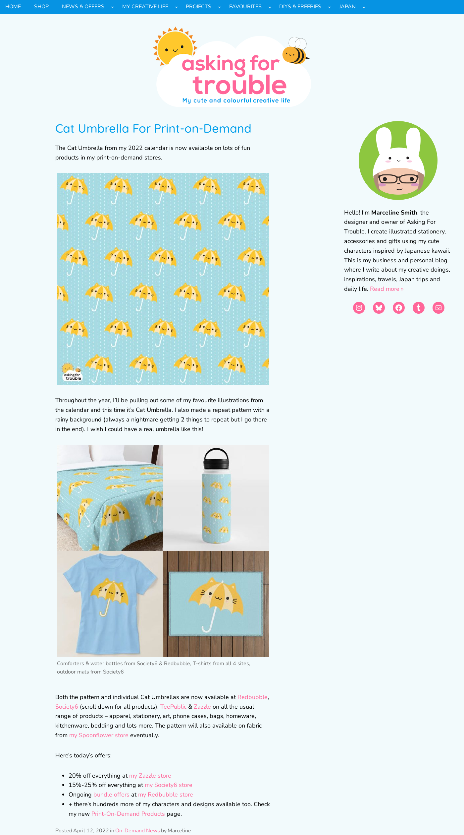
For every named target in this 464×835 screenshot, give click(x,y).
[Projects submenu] (219, 7)
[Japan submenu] (364, 7)
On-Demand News (137, 830)
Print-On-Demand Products (128, 814)
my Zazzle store (150, 776)
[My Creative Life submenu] (176, 7)
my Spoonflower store (99, 735)
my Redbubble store (165, 795)
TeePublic (173, 707)
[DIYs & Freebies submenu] (329, 7)
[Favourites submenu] (270, 7)
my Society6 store (168, 785)
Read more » (387, 289)
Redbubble (252, 697)
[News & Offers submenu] (112, 7)
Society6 (66, 707)
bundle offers (111, 795)
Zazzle (201, 707)
